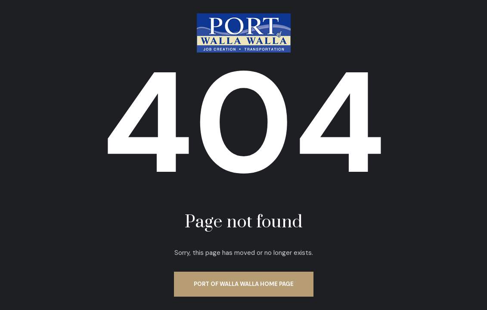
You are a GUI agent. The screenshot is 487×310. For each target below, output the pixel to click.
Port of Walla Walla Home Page (244, 284)
